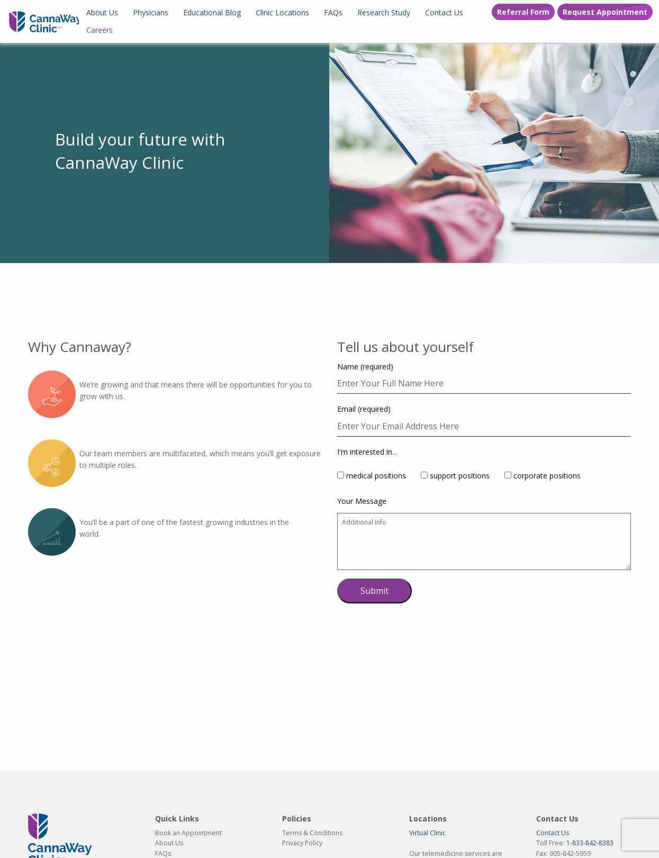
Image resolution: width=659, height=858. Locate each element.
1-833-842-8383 (589, 842)
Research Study (383, 12)
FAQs (333, 12)
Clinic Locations (282, 12)
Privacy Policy (302, 842)
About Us (102, 12)
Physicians (150, 12)
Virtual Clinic (427, 832)
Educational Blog (212, 12)
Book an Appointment (188, 832)
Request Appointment (605, 12)
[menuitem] (102, 13)
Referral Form (523, 12)
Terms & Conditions (312, 832)
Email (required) (484, 420)
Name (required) (484, 378)
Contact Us (444, 12)
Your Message (484, 533)
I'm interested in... (367, 452)
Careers (99, 30)
